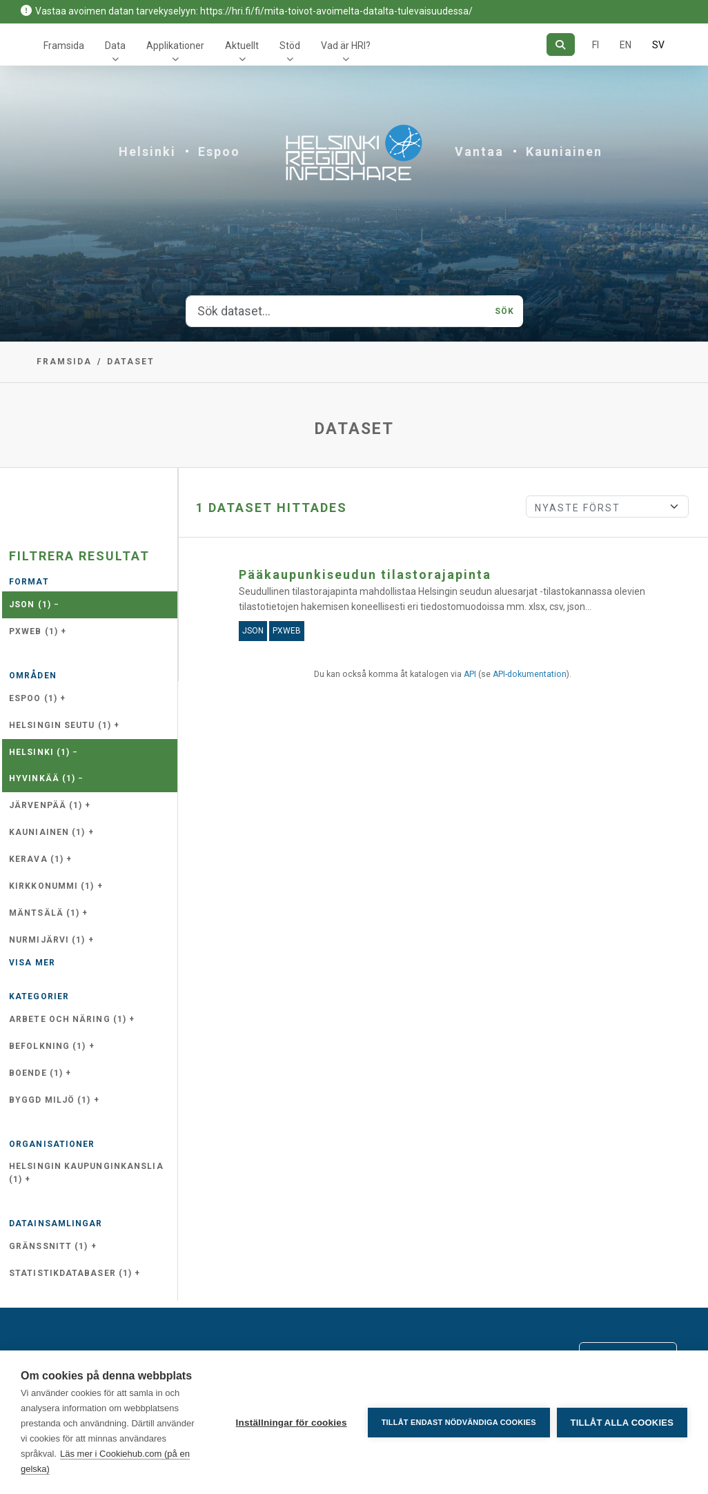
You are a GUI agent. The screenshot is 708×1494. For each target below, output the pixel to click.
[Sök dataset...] (337, 311)
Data (115, 45)
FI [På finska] (595, 44)
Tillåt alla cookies (622, 1422)
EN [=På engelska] (625, 44)
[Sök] (561, 44)
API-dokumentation (530, 674)
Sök (504, 311)
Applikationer (175, 45)
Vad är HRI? (346, 45)
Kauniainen (564, 151)
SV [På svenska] (658, 44)
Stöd (289, 45)
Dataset (131, 361)
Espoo (219, 151)
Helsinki (147, 151)
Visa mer (32, 962)
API (470, 674)
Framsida (63, 45)
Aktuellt (242, 45)
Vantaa (479, 151)
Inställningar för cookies (290, 1422)
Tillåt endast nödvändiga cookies (458, 1422)
